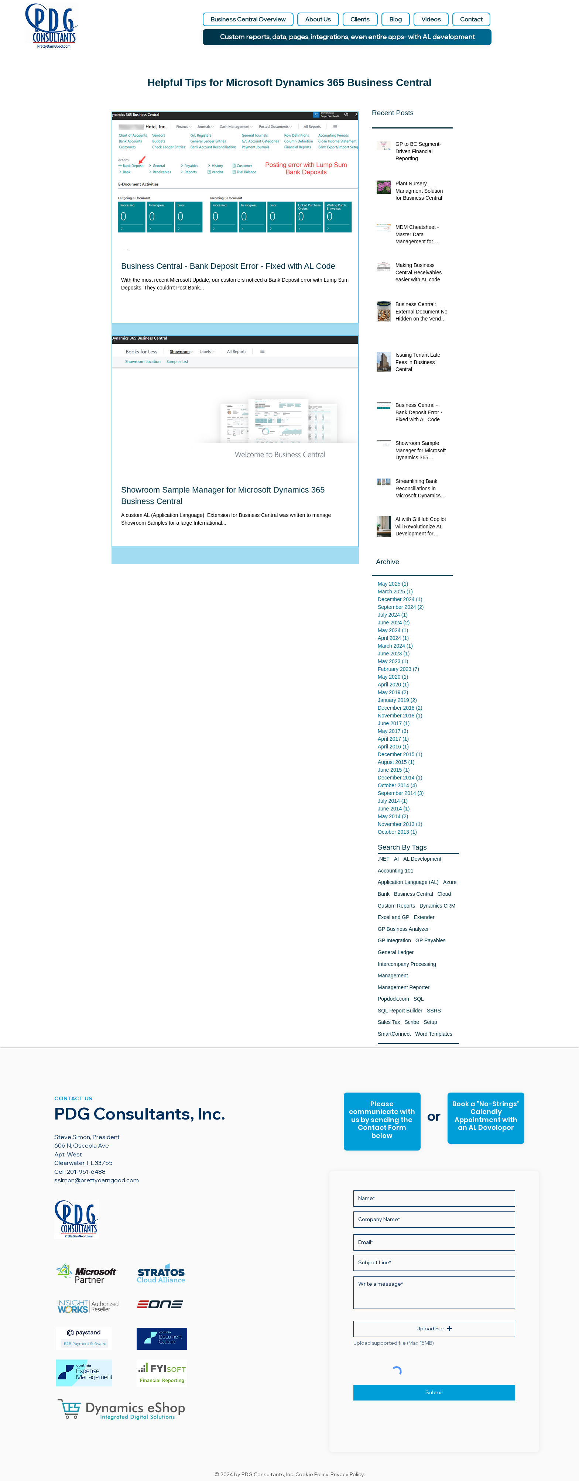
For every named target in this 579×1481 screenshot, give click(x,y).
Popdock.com (393, 999)
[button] (434, 1329)
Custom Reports (396, 906)
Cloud (444, 894)
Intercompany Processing (407, 964)
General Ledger (396, 952)
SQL (419, 999)
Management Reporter (403, 987)
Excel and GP (394, 917)
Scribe (411, 1022)
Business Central (413, 894)
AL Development (422, 859)
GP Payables (430, 940)
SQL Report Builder (400, 1011)
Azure (450, 882)
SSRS (434, 1011)
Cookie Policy (311, 1474)
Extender (424, 917)
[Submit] (434, 1393)
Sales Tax (389, 1022)
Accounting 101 (396, 871)
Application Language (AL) (408, 882)
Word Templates (433, 1034)
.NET (384, 859)
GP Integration (394, 940)
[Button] (485, 1119)
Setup (430, 1022)
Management (393, 975)
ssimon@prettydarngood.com (96, 1180)
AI (396, 859)
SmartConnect (394, 1034)
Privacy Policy (347, 1474)
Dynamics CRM (437, 906)
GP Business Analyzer (403, 929)
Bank (384, 894)
